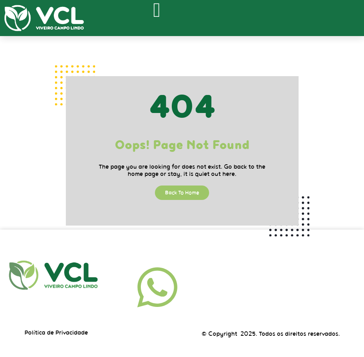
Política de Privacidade (56, 332)
